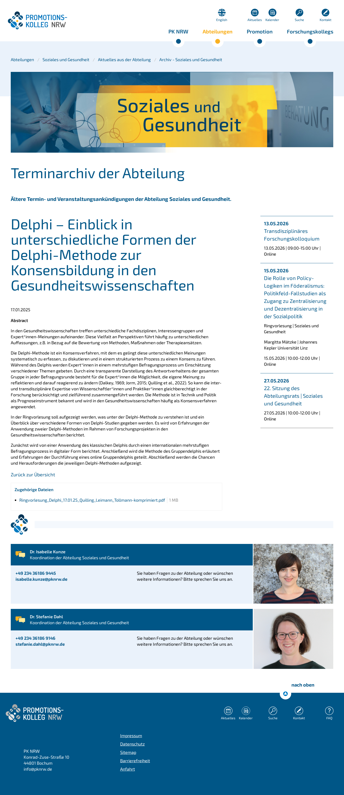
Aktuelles (254, 20)
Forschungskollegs (310, 31)
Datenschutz (132, 744)
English (221, 20)
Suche (299, 20)
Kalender (272, 20)
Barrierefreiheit (135, 760)
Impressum (131, 735)
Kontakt (325, 20)
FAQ (329, 718)
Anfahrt (127, 769)
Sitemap (128, 752)
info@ (38, 769)
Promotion (260, 31)
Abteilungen (217, 31)
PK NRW (178, 31)
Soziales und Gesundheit (66, 59)
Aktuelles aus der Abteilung (124, 59)
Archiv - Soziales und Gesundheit (190, 59)
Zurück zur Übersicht (33, 474)
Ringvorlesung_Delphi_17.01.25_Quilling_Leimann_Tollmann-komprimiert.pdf (92, 500)
